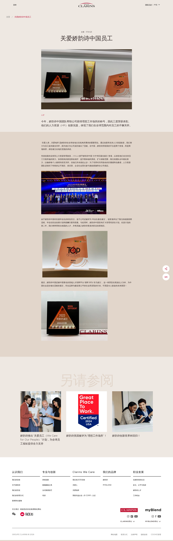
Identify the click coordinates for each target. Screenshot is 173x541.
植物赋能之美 (47, 485)
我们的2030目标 (79, 480)
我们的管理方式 (18, 495)
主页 (8, 17)
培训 (44, 495)
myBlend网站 (152, 521)
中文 (155, 5)
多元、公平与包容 (139, 485)
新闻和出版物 (17, 501)
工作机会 (136, 495)
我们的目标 (16, 480)
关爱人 (75, 485)
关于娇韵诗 (16, 485)
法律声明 (134, 534)
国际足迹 (148, 5)
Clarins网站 (126, 521)
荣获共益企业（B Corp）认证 (84, 495)
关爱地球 (76, 490)
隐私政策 (144, 534)
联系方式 (124, 534)
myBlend (107, 485)
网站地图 (114, 534)
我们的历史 (16, 490)
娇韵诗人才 (137, 490)
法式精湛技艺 (47, 490)
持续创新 (45, 480)
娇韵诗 (105, 480)
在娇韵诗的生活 (138, 480)
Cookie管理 (156, 534)
